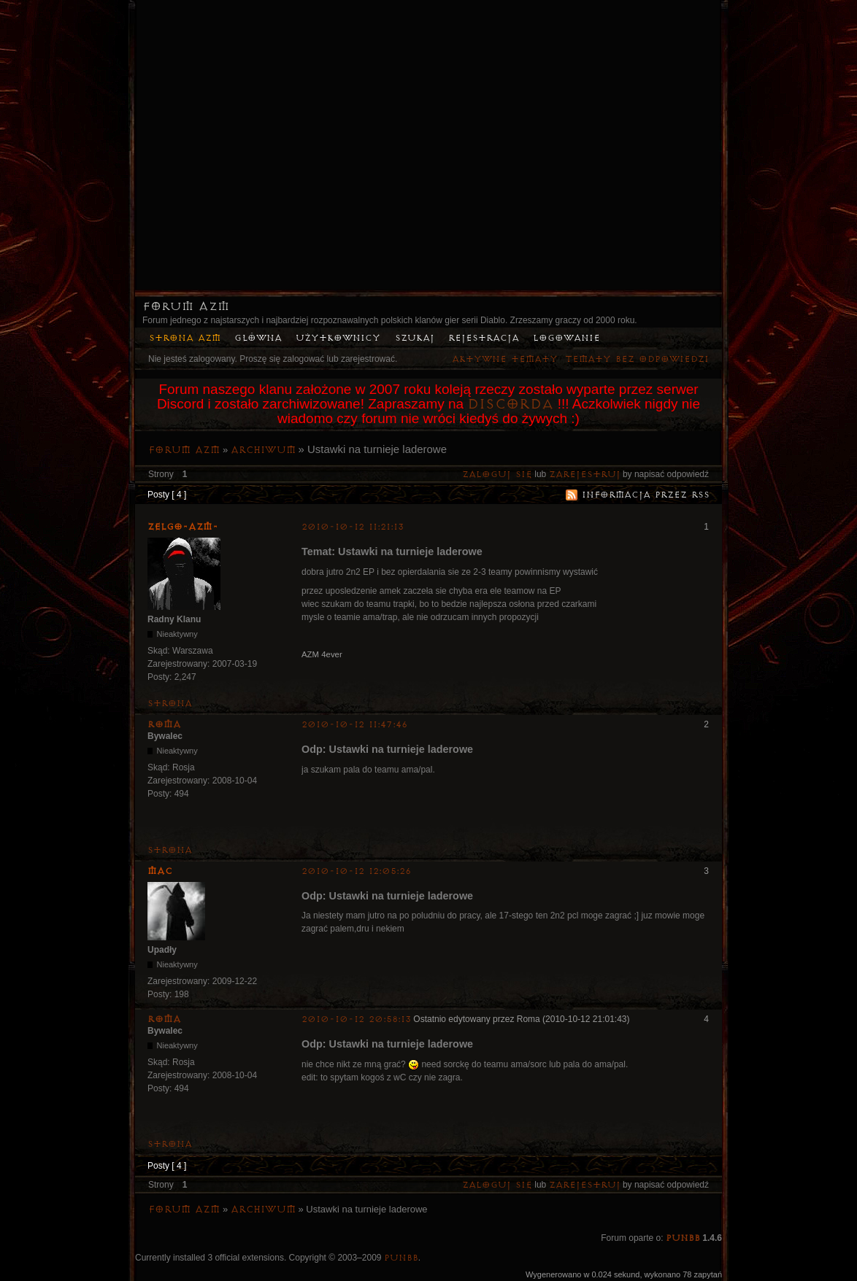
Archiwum (263, 450)
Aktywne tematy (505, 359)
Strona (169, 703)
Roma (164, 724)
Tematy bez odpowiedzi (637, 359)
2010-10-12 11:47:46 (354, 724)
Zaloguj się (497, 474)
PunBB (683, 1238)
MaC (159, 871)
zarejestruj (584, 474)
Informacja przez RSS (646, 494)
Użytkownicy (338, 338)
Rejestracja (483, 338)
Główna (258, 338)
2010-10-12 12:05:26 (356, 871)
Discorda (510, 404)
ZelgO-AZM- (182, 527)
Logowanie (566, 338)
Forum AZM (185, 306)
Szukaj (414, 338)
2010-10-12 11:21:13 (352, 527)
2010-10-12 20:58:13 (356, 1019)
